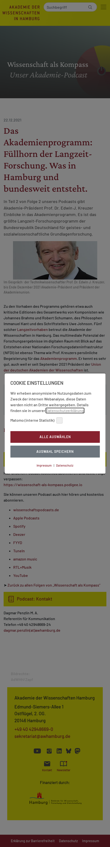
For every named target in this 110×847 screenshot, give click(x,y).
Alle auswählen (55, 437)
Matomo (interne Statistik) (36, 420)
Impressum (44, 465)
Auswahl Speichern (55, 451)
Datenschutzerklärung (65, 410)
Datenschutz (64, 465)
